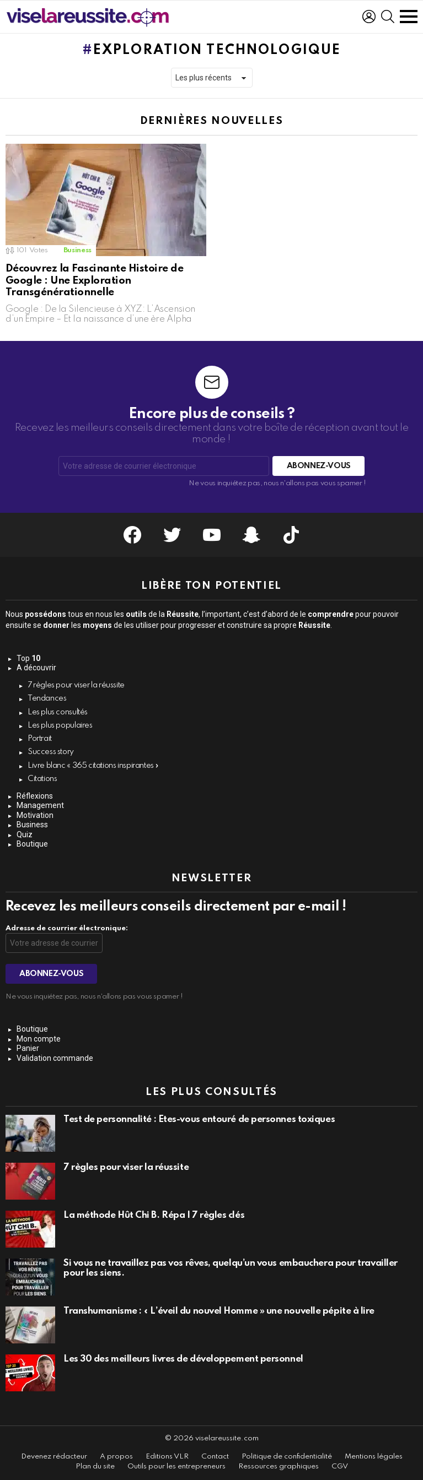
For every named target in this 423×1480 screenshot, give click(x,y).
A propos (116, 1456)
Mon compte (39, 1038)
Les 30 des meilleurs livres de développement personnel (183, 1359)
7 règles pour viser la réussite (76, 685)
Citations (42, 779)
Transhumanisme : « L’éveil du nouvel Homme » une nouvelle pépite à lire (218, 1311)
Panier (28, 1048)
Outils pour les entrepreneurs (176, 1466)
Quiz (25, 834)
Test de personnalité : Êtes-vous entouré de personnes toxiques (199, 1119)
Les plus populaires (60, 725)
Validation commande (55, 1058)
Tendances (47, 698)
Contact (215, 1456)
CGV (339, 1466)
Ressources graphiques (278, 1466)
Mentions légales (374, 1456)
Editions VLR (167, 1456)
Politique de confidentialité (287, 1456)
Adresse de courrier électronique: (67, 928)
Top (28, 658)
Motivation (35, 815)
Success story (51, 752)
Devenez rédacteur (54, 1456)
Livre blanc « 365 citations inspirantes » (93, 765)
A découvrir (36, 667)
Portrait (40, 738)
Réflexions (35, 795)
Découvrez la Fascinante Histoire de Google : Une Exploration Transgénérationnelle (94, 280)
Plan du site (95, 1466)
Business (77, 250)
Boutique (32, 843)
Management (40, 805)
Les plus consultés (58, 712)
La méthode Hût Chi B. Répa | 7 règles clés (153, 1215)
